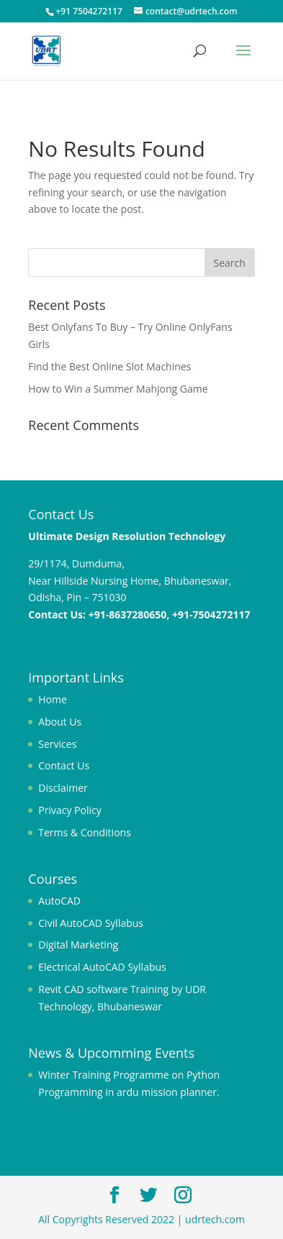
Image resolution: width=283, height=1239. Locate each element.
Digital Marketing (78, 944)
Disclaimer (62, 788)
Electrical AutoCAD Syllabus (102, 967)
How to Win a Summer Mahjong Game (117, 389)
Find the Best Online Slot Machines (109, 366)
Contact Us (63, 765)
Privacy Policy (69, 810)
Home (52, 699)
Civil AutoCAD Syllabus (90, 923)
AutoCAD (59, 900)
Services (57, 744)
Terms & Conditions (84, 832)
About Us (59, 721)
